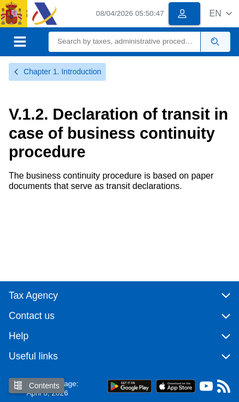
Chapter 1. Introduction (57, 71)
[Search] (125, 42)
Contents (36, 385)
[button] (220, 13)
